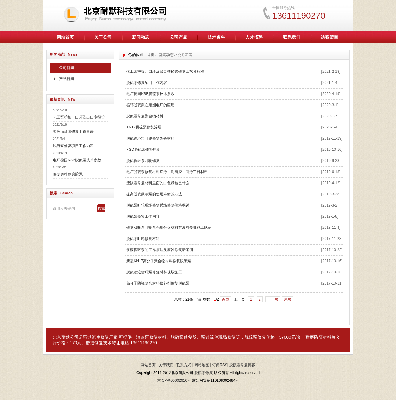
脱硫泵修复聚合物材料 (144, 116)
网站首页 (65, 37)
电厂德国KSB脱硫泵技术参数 (77, 160)
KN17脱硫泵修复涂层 (143, 127)
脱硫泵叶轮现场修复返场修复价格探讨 (157, 205)
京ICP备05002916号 (174, 380)
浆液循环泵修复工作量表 (73, 131)
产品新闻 (66, 79)
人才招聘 (254, 37)
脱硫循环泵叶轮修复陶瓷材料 (150, 138)
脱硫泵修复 (255, 337)
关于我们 (166, 365)
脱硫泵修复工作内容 (143, 216)
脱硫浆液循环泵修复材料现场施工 (154, 272)
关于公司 (103, 37)
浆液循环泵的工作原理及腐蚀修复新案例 (159, 250)
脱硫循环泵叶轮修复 (143, 161)
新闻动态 (140, 37)
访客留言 (329, 37)
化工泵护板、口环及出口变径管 (79, 117)
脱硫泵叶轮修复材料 (143, 239)
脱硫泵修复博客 (242, 365)
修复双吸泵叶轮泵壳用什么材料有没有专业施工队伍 (169, 227)
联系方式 (183, 365)
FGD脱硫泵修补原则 (143, 149)
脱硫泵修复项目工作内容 (73, 146)
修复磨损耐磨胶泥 (68, 174)
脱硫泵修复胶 (184, 337)
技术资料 (216, 37)
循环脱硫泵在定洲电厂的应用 (150, 105)
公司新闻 (66, 68)
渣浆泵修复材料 (151, 337)
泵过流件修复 (96, 337)
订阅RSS (219, 365)
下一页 (272, 299)
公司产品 (178, 37)
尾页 (287, 299)
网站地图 (201, 365)
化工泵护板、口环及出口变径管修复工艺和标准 (165, 71)
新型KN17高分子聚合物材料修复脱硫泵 (158, 261)
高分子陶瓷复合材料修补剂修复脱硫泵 (157, 283)
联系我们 (291, 37)
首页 (150, 55)
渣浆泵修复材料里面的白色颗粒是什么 (157, 183)
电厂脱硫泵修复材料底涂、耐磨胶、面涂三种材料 (167, 172)
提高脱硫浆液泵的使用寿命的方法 (154, 194)
